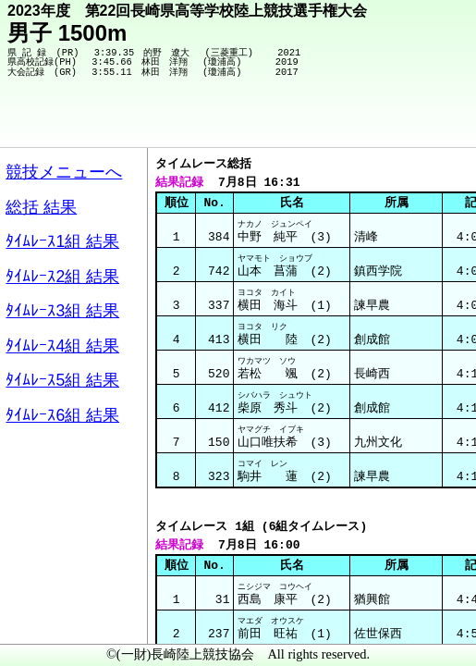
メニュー (52, 619)
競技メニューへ (398, 121)
